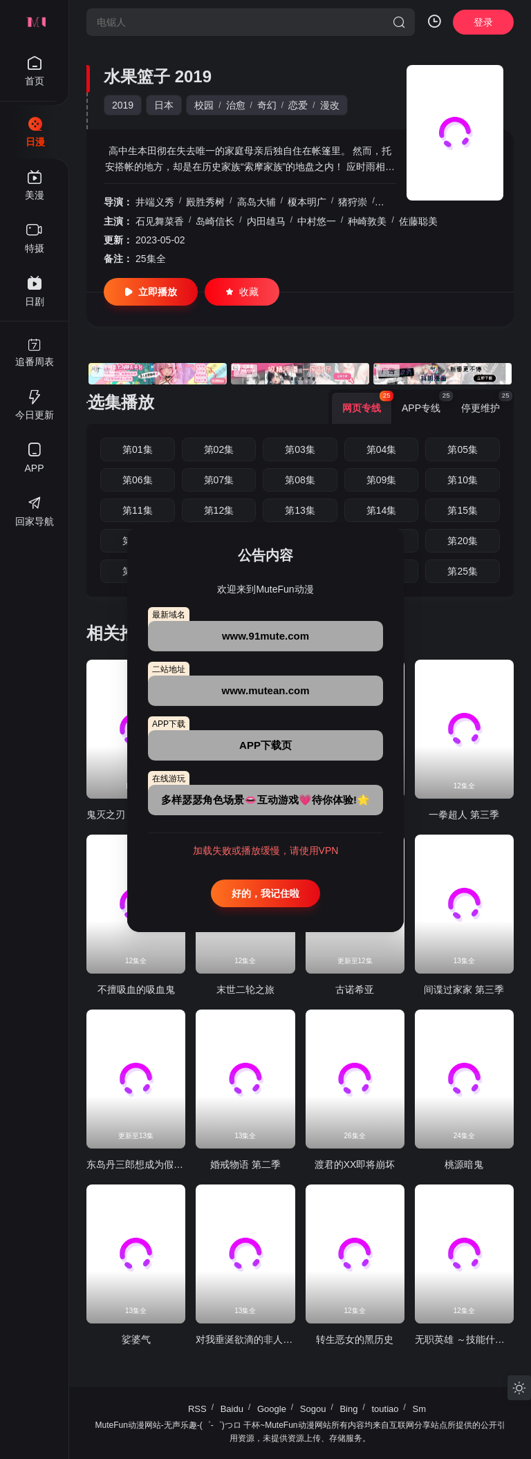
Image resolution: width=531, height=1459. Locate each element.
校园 (204, 105)
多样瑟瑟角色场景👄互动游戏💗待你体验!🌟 (265, 800)
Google (271, 1409)
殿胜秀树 (205, 201)
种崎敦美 (367, 221)
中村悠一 (316, 221)
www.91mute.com (265, 636)
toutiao (384, 1409)
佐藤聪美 (418, 221)
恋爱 (298, 105)
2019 (122, 105)
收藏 (242, 291)
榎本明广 (307, 201)
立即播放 (150, 291)
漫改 (329, 105)
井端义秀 (155, 201)
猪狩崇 (352, 201)
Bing (348, 1409)
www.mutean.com (266, 690)
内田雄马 (266, 221)
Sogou (313, 1409)
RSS (197, 1409)
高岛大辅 (256, 201)
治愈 (235, 105)
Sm (420, 1409)
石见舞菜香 (160, 221)
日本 (164, 105)
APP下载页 (265, 745)
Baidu (232, 1409)
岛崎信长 (215, 221)
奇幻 (267, 105)
